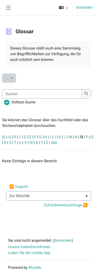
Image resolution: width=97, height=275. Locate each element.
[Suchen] (42, 94)
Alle (54, 142)
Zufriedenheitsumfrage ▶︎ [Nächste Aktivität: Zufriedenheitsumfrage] (66, 205)
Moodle (34, 267)
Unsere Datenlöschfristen (29, 247)
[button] (63, 7)
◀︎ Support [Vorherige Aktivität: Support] (18, 186)
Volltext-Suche (23, 102)
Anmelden (84, 7)
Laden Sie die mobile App (29, 252)
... (10, 77)
